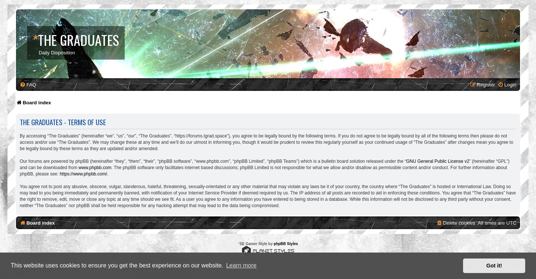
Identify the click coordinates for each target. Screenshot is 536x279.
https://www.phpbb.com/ (83, 174)
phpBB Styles (286, 244)
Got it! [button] (494, 266)
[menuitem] (28, 84)
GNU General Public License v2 (437, 161)
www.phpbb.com (95, 167)
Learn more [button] (241, 265)
